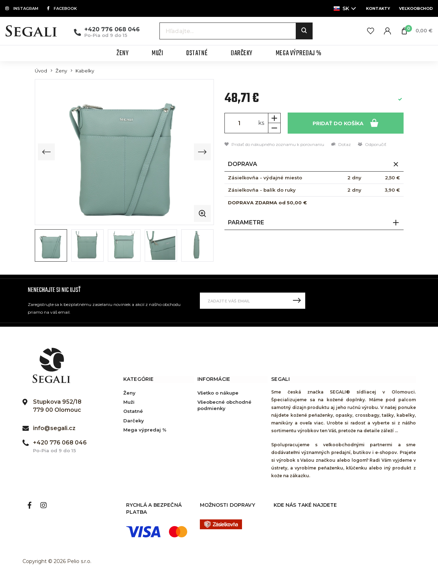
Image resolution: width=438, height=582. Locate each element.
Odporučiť (372, 144)
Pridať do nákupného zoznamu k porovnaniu (274, 144)
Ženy (61, 70)
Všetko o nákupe (217, 393)
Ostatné (133, 411)
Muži (129, 402)
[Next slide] (202, 151)
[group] (124, 151)
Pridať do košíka (345, 123)
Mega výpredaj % (144, 430)
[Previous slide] (46, 151)
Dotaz (341, 144)
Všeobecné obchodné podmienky (224, 405)
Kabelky (85, 70)
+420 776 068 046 (112, 29)
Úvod (41, 70)
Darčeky (133, 420)
